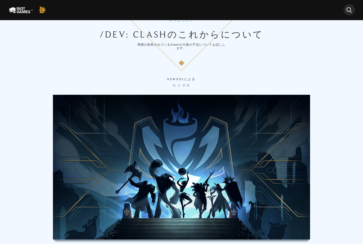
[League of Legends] (43, 10)
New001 (175, 79)
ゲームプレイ (181, 21)
